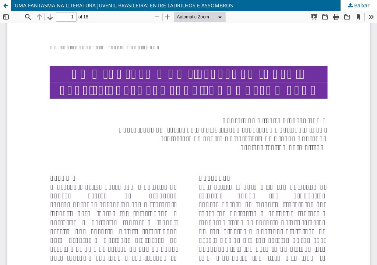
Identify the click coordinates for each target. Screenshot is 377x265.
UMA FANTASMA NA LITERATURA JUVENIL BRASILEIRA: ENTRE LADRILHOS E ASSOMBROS (124, 5)
